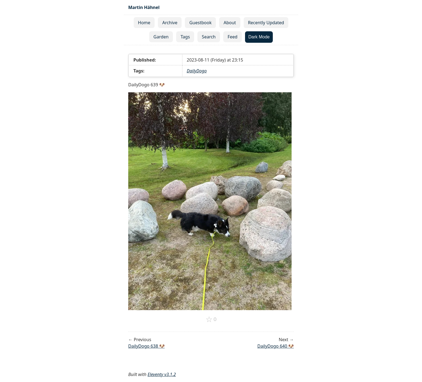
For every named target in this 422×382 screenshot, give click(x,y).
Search (209, 37)
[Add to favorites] (211, 319)
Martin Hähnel (144, 7)
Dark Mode (259, 37)
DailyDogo (197, 71)
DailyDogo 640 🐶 (275, 346)
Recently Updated (266, 23)
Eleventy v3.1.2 (162, 374)
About (230, 23)
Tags (185, 37)
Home (144, 23)
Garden (161, 37)
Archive (169, 23)
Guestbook (200, 23)
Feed (232, 37)
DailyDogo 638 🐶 (146, 346)
